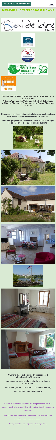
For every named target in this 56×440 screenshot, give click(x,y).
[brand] (16, 4)
